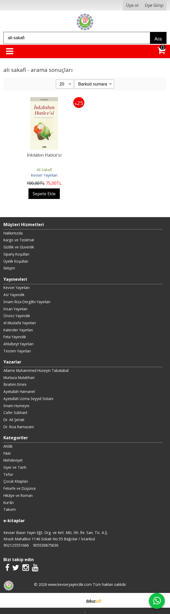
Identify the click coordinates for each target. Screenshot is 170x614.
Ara (158, 39)
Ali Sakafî (44, 169)
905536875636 (45, 545)
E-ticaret (76, 600)
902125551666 (16, 545)
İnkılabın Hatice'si (44, 155)
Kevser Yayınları (44, 175)
